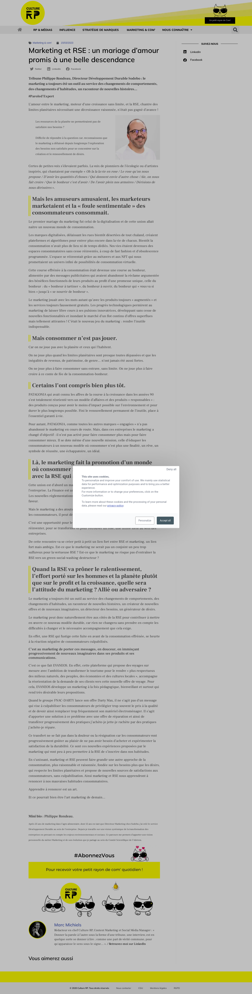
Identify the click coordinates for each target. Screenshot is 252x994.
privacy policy (115, 505)
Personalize (144, 520)
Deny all (171, 469)
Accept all (165, 520)
